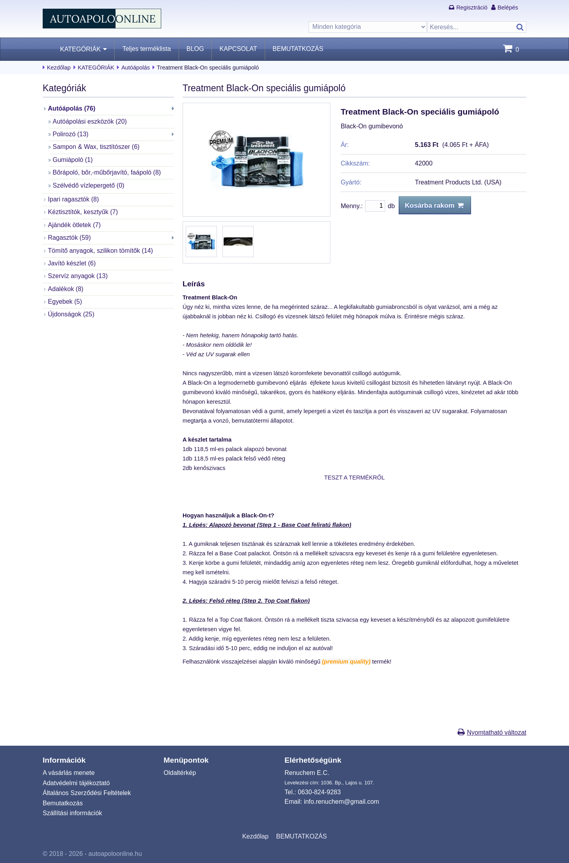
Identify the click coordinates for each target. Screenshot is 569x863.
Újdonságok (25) (71, 314)
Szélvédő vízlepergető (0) (88, 185)
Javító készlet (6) (72, 263)
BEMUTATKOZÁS (298, 48)
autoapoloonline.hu (115, 853)
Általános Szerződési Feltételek (87, 793)
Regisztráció (472, 7)
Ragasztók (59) (69, 237)
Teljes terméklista (146, 48)
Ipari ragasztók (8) (73, 199)
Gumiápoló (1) (72, 159)
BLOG (195, 48)
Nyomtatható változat (496, 732)
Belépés (507, 7)
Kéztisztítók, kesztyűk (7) (83, 212)
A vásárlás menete (69, 772)
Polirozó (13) (71, 134)
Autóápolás (135, 67)
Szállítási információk (72, 813)
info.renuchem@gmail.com (341, 801)
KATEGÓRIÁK (80, 49)
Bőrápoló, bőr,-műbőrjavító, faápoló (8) (107, 172)
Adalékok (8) (65, 289)
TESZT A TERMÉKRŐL (354, 477)
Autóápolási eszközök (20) (90, 121)
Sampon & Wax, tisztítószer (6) (96, 146)
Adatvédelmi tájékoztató (76, 783)
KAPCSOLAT (238, 48)
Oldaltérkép (180, 772)
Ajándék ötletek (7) (74, 225)
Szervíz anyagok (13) (77, 276)
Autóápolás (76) (71, 108)
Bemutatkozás (63, 803)
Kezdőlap (59, 67)
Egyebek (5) (65, 301)
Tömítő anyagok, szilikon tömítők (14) (100, 250)
